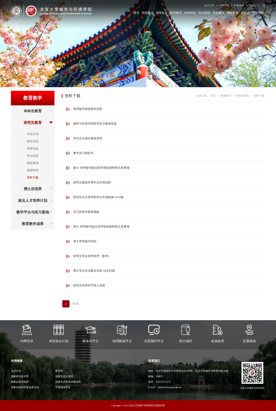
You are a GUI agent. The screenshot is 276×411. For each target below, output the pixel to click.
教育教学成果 (37, 224)
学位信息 (32, 155)
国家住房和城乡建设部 (68, 381)
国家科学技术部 (20, 376)
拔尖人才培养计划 (35, 201)
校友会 (245, 12)
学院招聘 (258, 12)
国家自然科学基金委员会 (25, 387)
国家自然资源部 (20, 381)
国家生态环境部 (64, 376)
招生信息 (32, 141)
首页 (136, 12)
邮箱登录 (239, 5)
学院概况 (147, 12)
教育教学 (176, 12)
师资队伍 (162, 12)
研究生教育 (38, 123)
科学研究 (190, 12)
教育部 (59, 371)
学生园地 (204, 12)
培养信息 (32, 148)
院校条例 (32, 163)
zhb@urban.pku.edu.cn (169, 387)
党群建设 (218, 12)
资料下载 (32, 177)
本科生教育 (38, 111)
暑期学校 (32, 170)
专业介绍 (32, 133)
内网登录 (224, 5)
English (253, 5)
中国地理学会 (63, 387)
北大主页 (209, 5)
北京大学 (16, 371)
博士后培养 (38, 189)
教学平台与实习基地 (34, 212)
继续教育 (232, 12)
